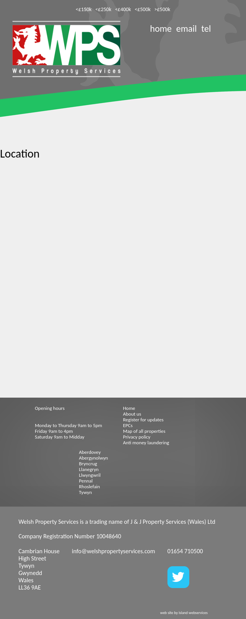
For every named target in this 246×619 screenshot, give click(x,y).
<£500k (142, 9)
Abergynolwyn (93, 458)
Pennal (86, 481)
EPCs (128, 425)
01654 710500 (185, 551)
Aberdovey (90, 452)
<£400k (123, 9)
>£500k (162, 9)
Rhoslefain (89, 486)
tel (206, 28)
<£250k (103, 9)
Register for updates (143, 419)
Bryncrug (88, 463)
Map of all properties (144, 431)
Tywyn (85, 492)
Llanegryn (88, 469)
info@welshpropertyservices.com (113, 551)
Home (129, 408)
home (161, 28)
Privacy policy (137, 437)
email (186, 28)
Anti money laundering (146, 442)
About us (132, 414)
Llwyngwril (89, 475)
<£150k (84, 9)
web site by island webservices (184, 612)
